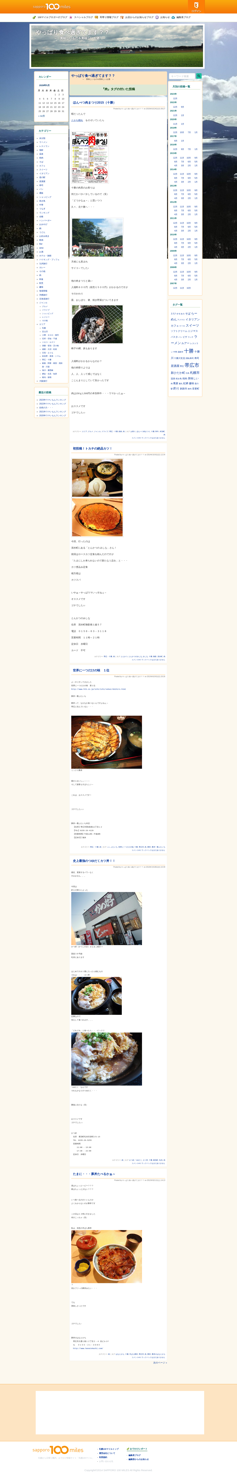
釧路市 (183, 388)
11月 (175, 124)
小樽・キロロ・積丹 (50, 335)
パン (41, 189)
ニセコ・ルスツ (48, 342)
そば (41, 162)
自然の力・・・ (46, 407)
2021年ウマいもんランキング (52, 411)
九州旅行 (43, 263)
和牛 (157, 431)
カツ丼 (145, 1160)
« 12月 (41, 116)
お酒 (41, 252)
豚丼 (149, 847)
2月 (189, 165)
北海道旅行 (44, 299)
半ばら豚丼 (133, 1354)
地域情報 (43, 291)
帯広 (182, 366)
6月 (189, 162)
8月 (176, 141)
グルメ (90, 431)
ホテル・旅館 (45, 256)
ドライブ (105, 431)
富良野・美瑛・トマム (51, 356)
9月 (182, 107)
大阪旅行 (43, 381)
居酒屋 (42, 181)
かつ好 (131, 1160)
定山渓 (45, 331)
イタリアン (44, 173)
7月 (189, 132)
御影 (154, 656)
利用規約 (103, 1457)
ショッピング (45, 197)
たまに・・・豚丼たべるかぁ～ (94, 1174)
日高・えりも (47, 353)
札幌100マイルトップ (109, 1449)
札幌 (44, 328)
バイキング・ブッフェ (49, 259)
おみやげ (43, 224)
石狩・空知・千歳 (49, 339)
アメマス (181, 320)
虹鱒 (185, 383)
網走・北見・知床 (49, 374)
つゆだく (138, 1160)
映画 (41, 240)
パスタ (174, 337)
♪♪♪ (108, 847)
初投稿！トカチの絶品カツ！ (92, 448)
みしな (145, 656)
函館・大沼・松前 (49, 349)
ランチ (190, 337)
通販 (41, 193)
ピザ (185, 337)
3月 (182, 165)
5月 (196, 162)
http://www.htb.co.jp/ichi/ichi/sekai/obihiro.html (98, 689)
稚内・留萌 (46, 377)
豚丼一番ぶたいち (158, 847)
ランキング (44, 213)
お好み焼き (44, 236)
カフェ (42, 166)
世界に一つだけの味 (126, 847)
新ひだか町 (178, 372)
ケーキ (182, 326)
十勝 (152, 431)
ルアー (185, 343)
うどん (42, 232)
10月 (182, 132)
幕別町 (155, 1160)
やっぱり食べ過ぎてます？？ (72, 32)
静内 (190, 389)
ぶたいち (114, 847)
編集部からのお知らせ (139, 1459)
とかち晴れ (77, 120)
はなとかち (120, 1354)
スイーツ (43, 169)
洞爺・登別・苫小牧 (50, 346)
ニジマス (193, 331)
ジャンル (97, 431)
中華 (41, 205)
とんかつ (124, 656)
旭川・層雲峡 (47, 370)
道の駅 (42, 177)
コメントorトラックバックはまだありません (148, 438)
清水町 (160, 656)
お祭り (133, 431)
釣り (176, 388)
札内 (161, 1160)
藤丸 (181, 384)
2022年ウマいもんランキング (52, 404)
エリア (84, 431)
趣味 (41, 287)
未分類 (42, 138)
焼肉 (120, 431)
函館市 (180, 352)
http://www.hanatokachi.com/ (88, 1348)
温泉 (41, 154)
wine (41, 248)
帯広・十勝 (113, 431)
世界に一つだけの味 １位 (91, 670)
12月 (175, 98)
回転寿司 (190, 358)
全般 (41, 216)
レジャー (46, 317)
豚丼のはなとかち (158, 1354)
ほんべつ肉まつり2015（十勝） (94, 102)
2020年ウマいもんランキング (52, 415)
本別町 (162, 431)
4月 (176, 165)
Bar (40, 244)
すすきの (180, 314)
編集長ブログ (135, 1455)
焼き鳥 (42, 201)
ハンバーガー (45, 220)
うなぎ (42, 209)
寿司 (41, 185)
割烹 (41, 283)
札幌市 (195, 372)
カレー (42, 267)
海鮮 (41, 150)
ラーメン (43, 142)
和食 (41, 279)
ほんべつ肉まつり (143, 431)
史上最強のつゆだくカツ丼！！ (94, 861)
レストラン (44, 146)
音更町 (195, 388)
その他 (42, 271)
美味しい (193, 378)
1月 (182, 115)
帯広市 (141, 847)
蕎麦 (175, 383)
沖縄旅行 (43, 295)
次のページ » (160, 1362)
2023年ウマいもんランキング (52, 400)
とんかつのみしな (135, 656)
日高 (187, 373)
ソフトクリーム (179, 331)
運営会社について (107, 1453)
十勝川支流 (179, 358)
